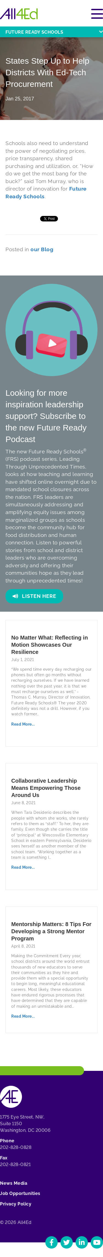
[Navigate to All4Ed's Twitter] (66, 1242)
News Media (13, 1183)
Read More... (23, 724)
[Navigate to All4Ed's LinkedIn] (82, 1242)
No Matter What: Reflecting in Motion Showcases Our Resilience (49, 645)
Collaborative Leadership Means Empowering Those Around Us (45, 788)
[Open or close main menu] (97, 14)
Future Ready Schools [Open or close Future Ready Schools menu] (54, 32)
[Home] (19, 13)
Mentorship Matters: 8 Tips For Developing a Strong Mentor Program (51, 931)
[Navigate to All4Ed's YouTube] (97, 1242)
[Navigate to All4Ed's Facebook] (51, 1242)
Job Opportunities (20, 1193)
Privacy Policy (15, 1204)
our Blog (41, 249)
